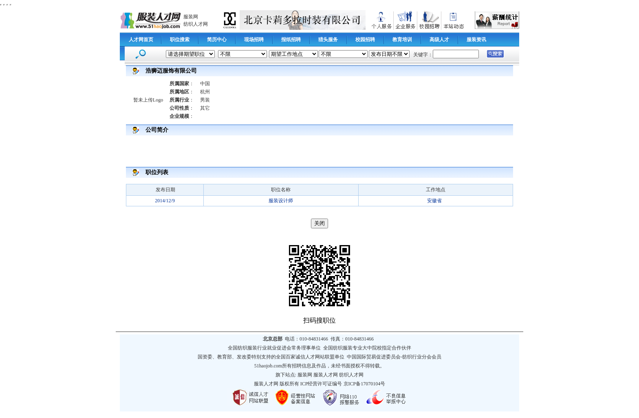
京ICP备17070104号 (365, 384)
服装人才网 (325, 375)
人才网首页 (141, 39)
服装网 (190, 17)
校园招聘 (365, 39)
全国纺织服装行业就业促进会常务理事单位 (274, 348)
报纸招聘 (291, 39)
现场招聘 (254, 39)
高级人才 (439, 39)
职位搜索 (179, 39)
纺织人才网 (195, 24)
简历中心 (217, 39)
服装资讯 (476, 39)
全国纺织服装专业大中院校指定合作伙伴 (367, 348)
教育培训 (402, 39)
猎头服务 (328, 39)
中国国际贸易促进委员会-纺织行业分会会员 (394, 357)
